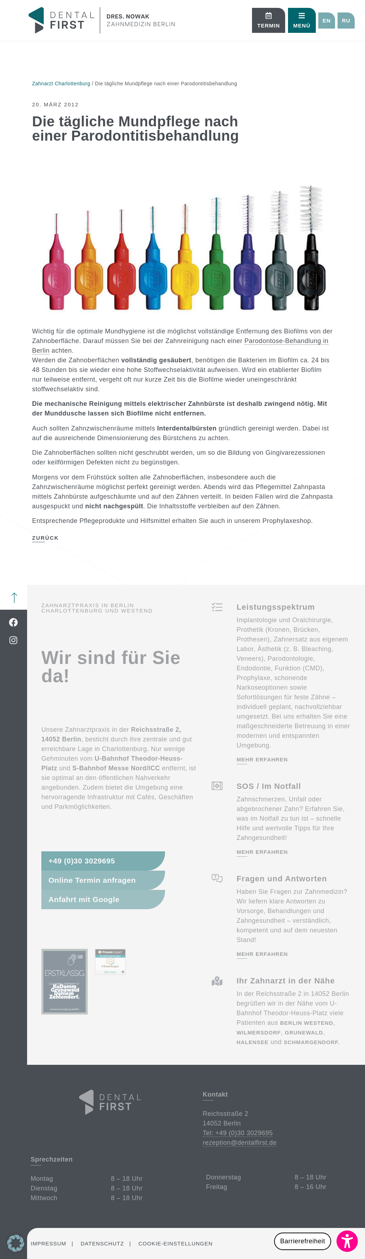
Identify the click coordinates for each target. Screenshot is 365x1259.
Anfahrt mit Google (83, 899)
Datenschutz (102, 1243)
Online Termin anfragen (92, 880)
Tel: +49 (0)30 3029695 (237, 1133)
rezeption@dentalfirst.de (239, 1142)
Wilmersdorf (258, 1032)
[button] (303, 20)
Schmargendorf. (311, 1042)
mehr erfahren (262, 759)
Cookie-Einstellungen (175, 1243)
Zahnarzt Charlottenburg (61, 83)
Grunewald (304, 1032)
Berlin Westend (306, 1023)
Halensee (252, 1042)
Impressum (48, 1243)
